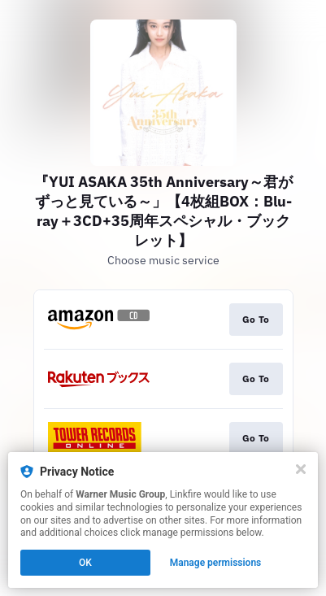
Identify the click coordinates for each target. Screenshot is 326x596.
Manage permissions (216, 562)
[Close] (301, 469)
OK (85, 562)
